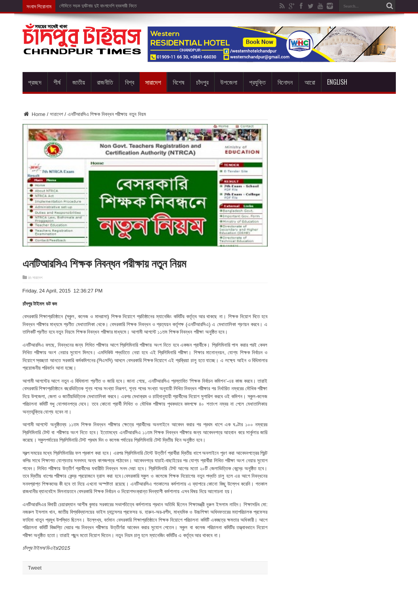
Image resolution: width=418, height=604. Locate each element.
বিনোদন (285, 82)
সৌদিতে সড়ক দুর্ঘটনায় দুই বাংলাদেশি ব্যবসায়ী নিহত (98, 6)
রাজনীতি (105, 82)
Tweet (35, 568)
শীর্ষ (57, 82)
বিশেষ (178, 82)
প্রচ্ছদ (35, 82)
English (337, 82)
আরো (310, 82)
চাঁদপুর (202, 82)
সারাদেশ (153, 82)
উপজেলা (228, 82)
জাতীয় (78, 82)
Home (34, 114)
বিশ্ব (129, 82)
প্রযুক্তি (257, 82)
